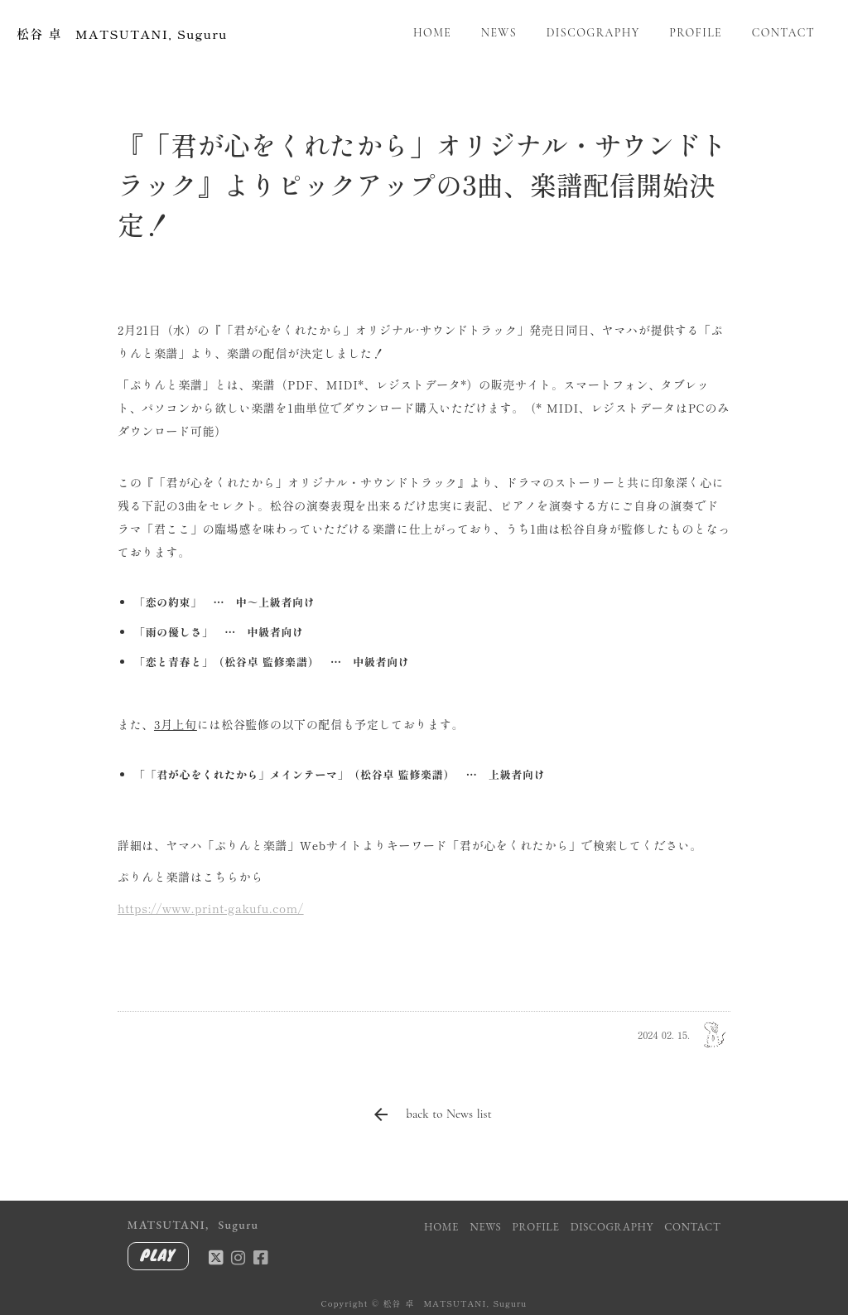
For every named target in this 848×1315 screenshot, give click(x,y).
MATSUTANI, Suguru (193, 1224)
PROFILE (695, 33)
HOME (432, 33)
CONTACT (783, 33)
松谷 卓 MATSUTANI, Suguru (122, 33)
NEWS (499, 33)
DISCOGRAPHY (593, 33)
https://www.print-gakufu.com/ (211, 908)
